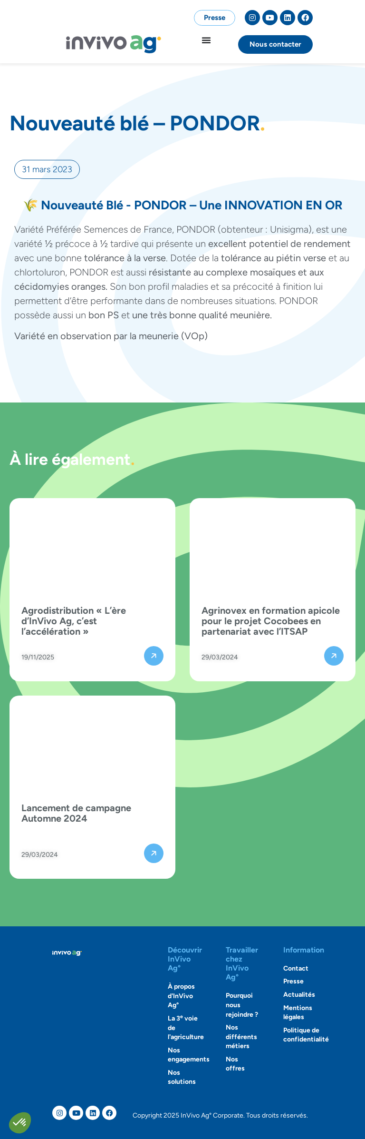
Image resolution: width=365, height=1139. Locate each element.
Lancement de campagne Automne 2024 (76, 813)
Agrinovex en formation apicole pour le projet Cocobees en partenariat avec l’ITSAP (271, 621)
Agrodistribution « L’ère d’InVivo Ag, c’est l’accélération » (73, 621)
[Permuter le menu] (206, 40)
